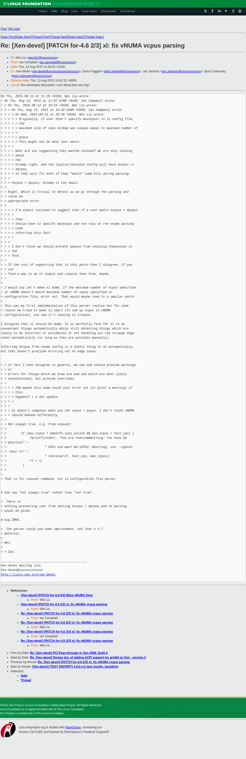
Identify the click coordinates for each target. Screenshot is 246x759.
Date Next (23, 37)
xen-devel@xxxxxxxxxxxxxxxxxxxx (55, 71)
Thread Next (58, 37)
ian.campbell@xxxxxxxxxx (58, 62)
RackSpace (73, 727)
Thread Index (94, 37)
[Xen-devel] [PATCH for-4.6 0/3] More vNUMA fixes (57, 595)
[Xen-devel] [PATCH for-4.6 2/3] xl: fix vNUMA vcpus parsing (64, 604)
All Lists (14, 29)
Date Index (76, 37)
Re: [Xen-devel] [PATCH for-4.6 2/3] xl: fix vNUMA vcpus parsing (67, 613)
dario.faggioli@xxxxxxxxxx (121, 71)
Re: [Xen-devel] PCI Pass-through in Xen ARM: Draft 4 (69, 653)
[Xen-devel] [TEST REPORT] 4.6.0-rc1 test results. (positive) (75, 666)
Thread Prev (40, 37)
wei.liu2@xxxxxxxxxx (42, 57)
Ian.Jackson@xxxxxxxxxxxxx (181, 71)
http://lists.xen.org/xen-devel (28, 574)
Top (3, 29)
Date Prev (8, 37)
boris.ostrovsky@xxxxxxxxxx (31, 76)
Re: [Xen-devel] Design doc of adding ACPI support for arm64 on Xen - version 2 (88, 657)
